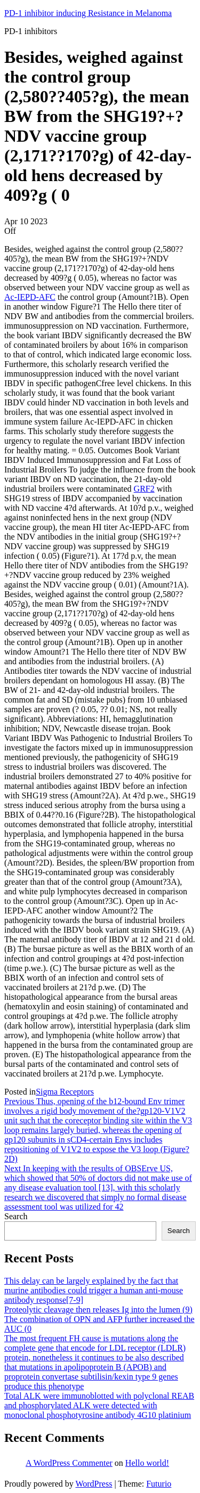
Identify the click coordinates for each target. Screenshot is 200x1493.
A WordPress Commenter (69, 1462)
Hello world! (147, 1462)
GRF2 (144, 488)
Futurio (158, 1483)
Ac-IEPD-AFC (29, 296)
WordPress (93, 1483)
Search (16, 1216)
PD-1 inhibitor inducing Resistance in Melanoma (88, 13)
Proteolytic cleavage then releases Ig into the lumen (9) (98, 1309)
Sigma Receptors (65, 1091)
